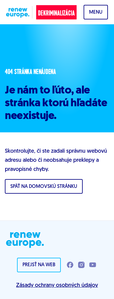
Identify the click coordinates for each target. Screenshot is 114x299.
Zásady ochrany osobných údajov (57, 285)
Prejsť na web (38, 265)
